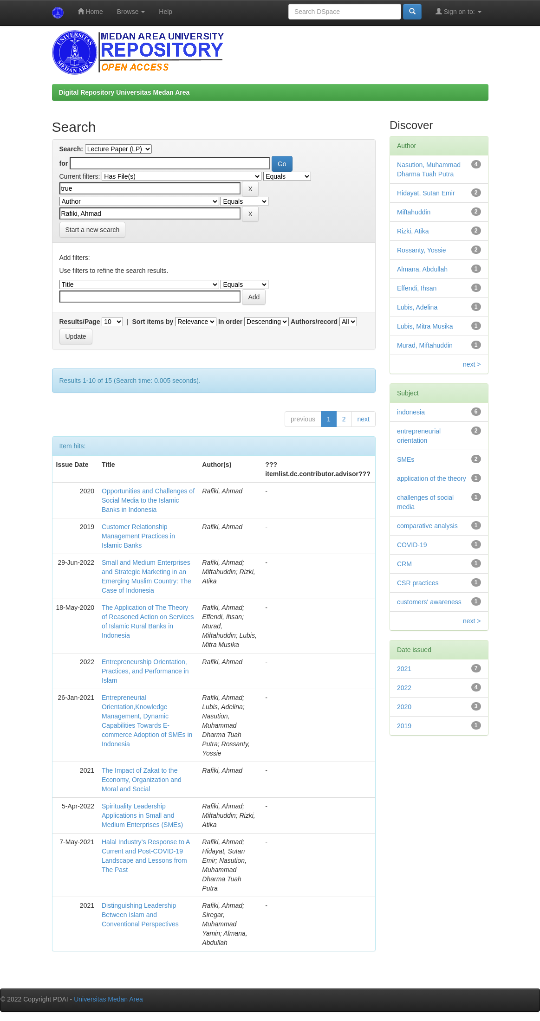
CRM (404, 564)
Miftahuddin (413, 212)
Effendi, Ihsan (416, 288)
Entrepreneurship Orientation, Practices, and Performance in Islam (145, 671)
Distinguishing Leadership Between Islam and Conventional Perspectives (140, 915)
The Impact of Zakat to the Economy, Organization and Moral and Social (142, 780)
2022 (404, 687)
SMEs (405, 459)
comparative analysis (427, 526)
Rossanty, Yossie (421, 250)
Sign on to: (458, 11)
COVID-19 (412, 545)
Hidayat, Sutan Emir (426, 193)
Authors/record (314, 321)
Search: (71, 149)
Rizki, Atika (413, 231)
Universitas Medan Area (108, 999)
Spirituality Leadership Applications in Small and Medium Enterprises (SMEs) (142, 815)
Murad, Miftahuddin (425, 345)
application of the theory (431, 478)
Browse (131, 11)
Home (90, 11)
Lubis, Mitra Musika (425, 326)
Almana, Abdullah (422, 269)
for (63, 163)
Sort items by (153, 321)
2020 (404, 707)
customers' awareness (429, 602)
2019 (404, 726)
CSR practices (417, 583)
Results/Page (79, 321)
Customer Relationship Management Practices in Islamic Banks (138, 536)
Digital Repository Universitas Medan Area (124, 92)
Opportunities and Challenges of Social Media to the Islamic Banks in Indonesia (148, 500)
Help (165, 11)
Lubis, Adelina (417, 307)
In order (230, 321)
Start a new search (92, 229)
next (364, 419)
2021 (404, 668)
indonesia (411, 412)
